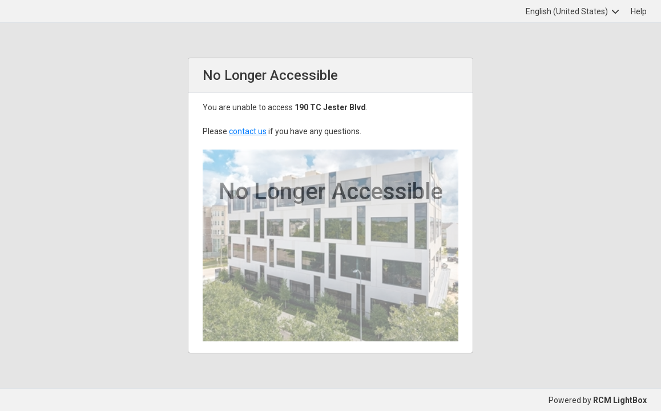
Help (639, 11)
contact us (248, 131)
